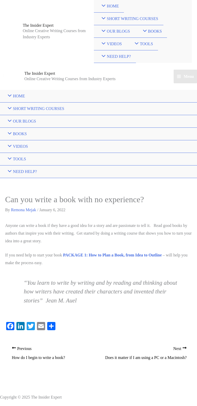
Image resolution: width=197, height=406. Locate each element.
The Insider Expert (38, 25)
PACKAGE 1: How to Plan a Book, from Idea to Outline (112, 255)
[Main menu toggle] (185, 77)
